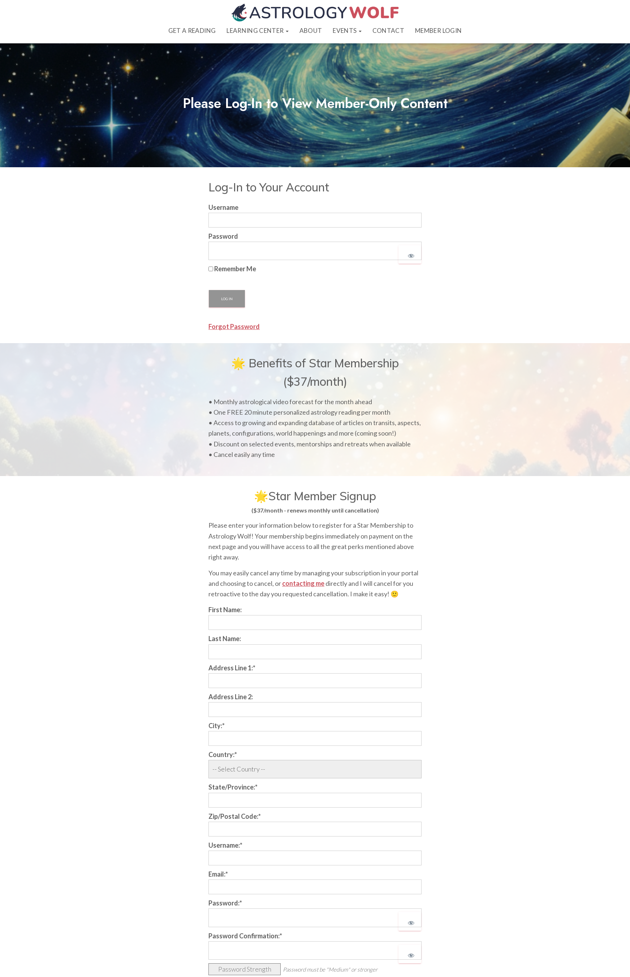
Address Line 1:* (231, 668)
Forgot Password (234, 327)
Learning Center (257, 30)
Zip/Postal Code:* (234, 817)
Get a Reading (192, 30)
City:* (216, 726)
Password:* (225, 903)
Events (347, 30)
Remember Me (232, 269)
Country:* (222, 755)
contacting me (303, 584)
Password (223, 237)
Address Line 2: (230, 697)
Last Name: (224, 639)
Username (223, 208)
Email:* (218, 874)
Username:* (225, 846)
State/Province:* (233, 787)
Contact (388, 30)
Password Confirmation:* (245, 936)
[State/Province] (315, 800)
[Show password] (409, 255)
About (310, 30)
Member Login (438, 30)
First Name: (225, 610)
